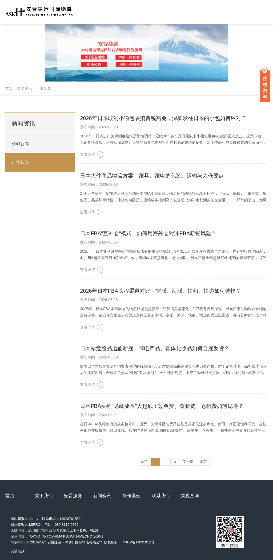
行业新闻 (43, 88)
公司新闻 (20, 143)
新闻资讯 (24, 88)
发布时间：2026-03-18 (99, 185)
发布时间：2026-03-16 (99, 243)
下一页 (188, 462)
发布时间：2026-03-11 (99, 415)
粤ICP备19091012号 (138, 542)
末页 (203, 462)
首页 (9, 88)
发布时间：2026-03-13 (99, 300)
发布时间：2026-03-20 (99, 127)
